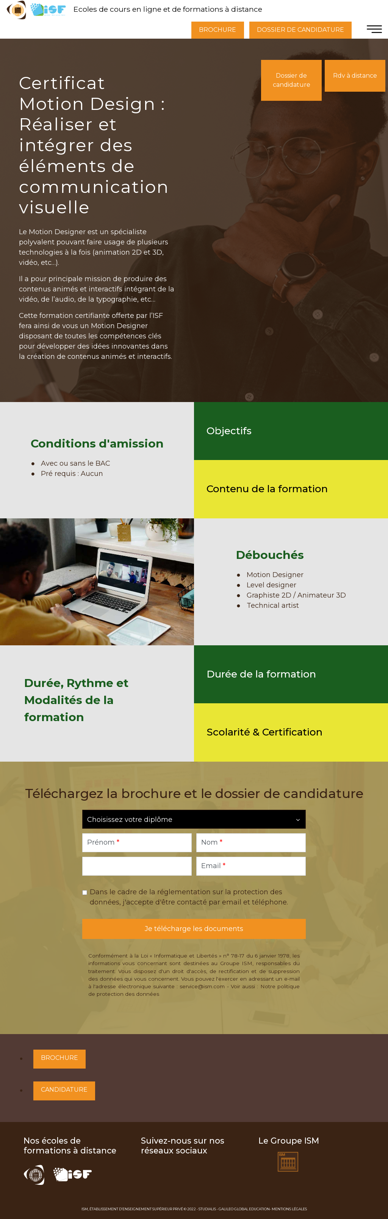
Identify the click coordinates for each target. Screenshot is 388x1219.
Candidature (64, 1089)
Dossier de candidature (291, 80)
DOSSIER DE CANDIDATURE (300, 29)
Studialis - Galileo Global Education (234, 1209)
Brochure (59, 1057)
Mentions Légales (289, 1209)
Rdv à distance (355, 75)
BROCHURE (217, 29)
